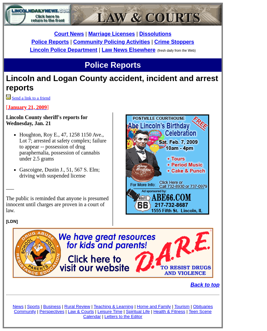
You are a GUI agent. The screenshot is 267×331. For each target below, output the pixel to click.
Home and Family (154, 306)
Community (25, 311)
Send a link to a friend (31, 97)
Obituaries (203, 306)
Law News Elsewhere (128, 50)
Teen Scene (200, 311)
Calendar (92, 316)
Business (52, 306)
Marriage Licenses (111, 34)
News (18, 306)
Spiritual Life (138, 311)
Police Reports (50, 42)
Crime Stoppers (174, 42)
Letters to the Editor (123, 316)
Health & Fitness (169, 311)
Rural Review (77, 306)
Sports (33, 306)
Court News (69, 34)
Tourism (182, 306)
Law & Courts (81, 311)
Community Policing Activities (111, 42)
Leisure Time (110, 311)
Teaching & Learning (113, 306)
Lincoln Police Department (63, 50)
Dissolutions (155, 34)
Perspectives (51, 311)
